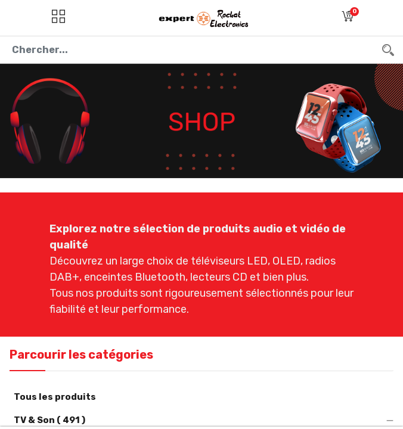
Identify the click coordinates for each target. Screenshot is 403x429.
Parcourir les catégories (81, 354)
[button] (348, 18)
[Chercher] (388, 49)
